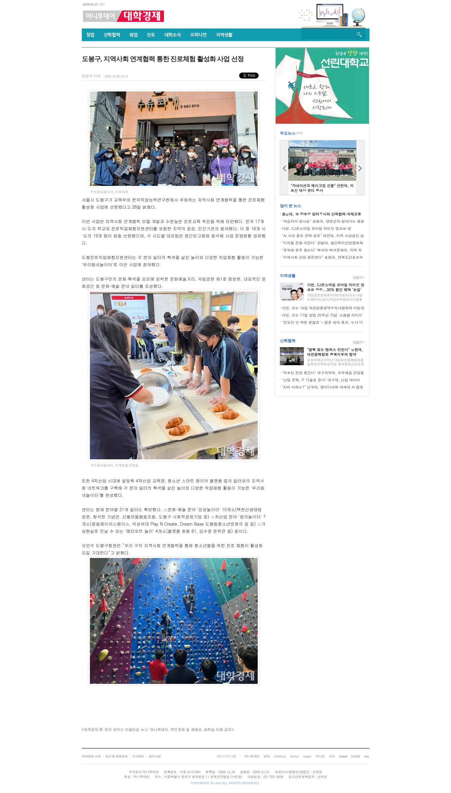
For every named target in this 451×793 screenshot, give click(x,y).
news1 (307, 756)
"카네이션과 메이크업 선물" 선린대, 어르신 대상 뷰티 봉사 (322, 188)
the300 (355, 756)
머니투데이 (252, 756)
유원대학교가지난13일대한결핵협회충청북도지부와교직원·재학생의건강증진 (335, 362)
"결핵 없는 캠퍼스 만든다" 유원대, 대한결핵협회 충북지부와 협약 (335, 352)
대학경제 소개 (91, 756)
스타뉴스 (280, 756)
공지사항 (155, 756)
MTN (267, 756)
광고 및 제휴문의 (116, 756)
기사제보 (138, 756)
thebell (343, 756)
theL (366, 756)
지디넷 (320, 756)
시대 (332, 756)
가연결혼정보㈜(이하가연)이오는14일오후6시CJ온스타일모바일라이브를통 (335, 297)
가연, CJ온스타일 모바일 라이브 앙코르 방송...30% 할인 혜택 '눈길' (335, 287)
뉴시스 (294, 756)
